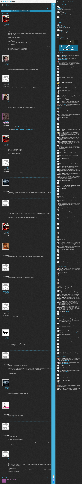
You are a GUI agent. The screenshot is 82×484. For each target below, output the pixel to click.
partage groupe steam (63, 37)
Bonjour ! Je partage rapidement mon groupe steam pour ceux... (68, 37)
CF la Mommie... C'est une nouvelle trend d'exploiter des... (68, 19)
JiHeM (8, 83)
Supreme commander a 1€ (10, 297)
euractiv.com (74, 364)
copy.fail (68, 109)
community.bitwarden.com (75, 353)
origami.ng (73, 375)
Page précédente (47, 8)
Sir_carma (7, 409)
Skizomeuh (7, 121)
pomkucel (7, 337)
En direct (65, 1)
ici (11, 416)
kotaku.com (70, 334)
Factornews (6, 10)
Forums (63, 22)
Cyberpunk (7, 186)
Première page (45, 8)
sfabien (8, 167)
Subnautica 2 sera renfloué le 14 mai (65, 13)
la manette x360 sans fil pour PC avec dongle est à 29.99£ (22, 129)
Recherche (51, 1)
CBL (8, 101)
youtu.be (73, 74)
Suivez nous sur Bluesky (56, 482)
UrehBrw (63, 29)
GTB (62, 24)
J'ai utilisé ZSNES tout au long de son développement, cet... (68, 9)
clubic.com (73, 398)
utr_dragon (7, 272)
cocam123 (63, 34)
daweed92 (7, 311)
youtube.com (69, 56)
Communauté (57, 236)
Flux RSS (56, 476)
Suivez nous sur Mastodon (56, 480)
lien (41, 396)
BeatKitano (63, 11)
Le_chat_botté (6, 207)
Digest (74, 1)
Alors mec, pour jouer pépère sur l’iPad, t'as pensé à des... (68, 32)
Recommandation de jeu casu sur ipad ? (66, 31)
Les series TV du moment (64, 26)
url (6, 323)
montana (7, 63)
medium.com (75, 388)
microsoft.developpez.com (71, 390)
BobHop (63, 6)
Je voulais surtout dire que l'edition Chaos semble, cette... (68, 27)
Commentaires (65, 4)
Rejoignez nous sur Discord (56, 478)
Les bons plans (24, 10)
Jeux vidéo (15, 10)
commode (7, 251)
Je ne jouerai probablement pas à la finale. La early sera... (68, 14)
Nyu (8, 23)
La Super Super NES (63, 8)
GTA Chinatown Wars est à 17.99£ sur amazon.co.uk (24, 126)
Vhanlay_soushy (6, 291)
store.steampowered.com (66, 59)
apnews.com (70, 382)
